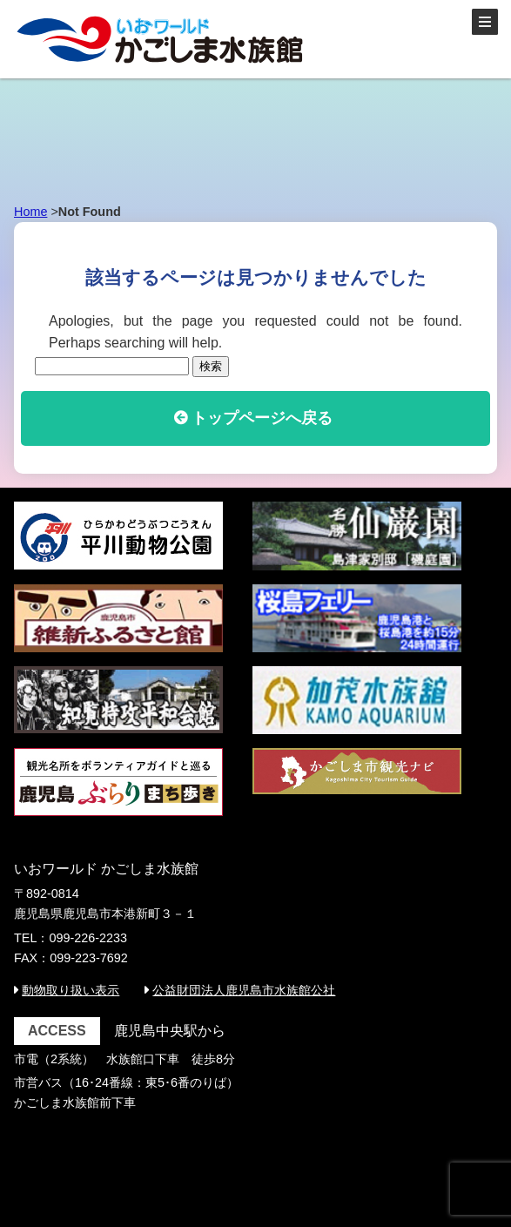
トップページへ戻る (262, 418)
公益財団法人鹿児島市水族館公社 (243, 990)
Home (30, 212)
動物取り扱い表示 (70, 990)
